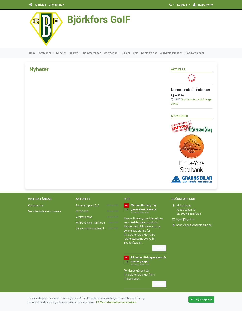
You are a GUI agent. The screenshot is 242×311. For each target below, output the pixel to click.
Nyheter (61, 53)
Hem (32, 53)
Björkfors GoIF (98, 19)
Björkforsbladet (194, 53)
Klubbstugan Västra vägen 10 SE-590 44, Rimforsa (188, 209)
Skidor (126, 53)
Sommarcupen (92, 53)
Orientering (55, 4)
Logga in (182, 4)
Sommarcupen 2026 (87, 205)
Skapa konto (203, 4)
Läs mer (159, 248)
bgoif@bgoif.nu (185, 219)
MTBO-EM (82, 211)
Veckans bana (84, 217)
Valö (135, 53)
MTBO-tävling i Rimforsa (90, 222)
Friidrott (73, 53)
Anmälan (40, 4)
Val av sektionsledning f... (91, 228)
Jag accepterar (201, 299)
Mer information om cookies (44, 211)
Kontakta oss (149, 53)
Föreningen (44, 53)
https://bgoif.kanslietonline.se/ (194, 225)
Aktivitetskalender (171, 53)
